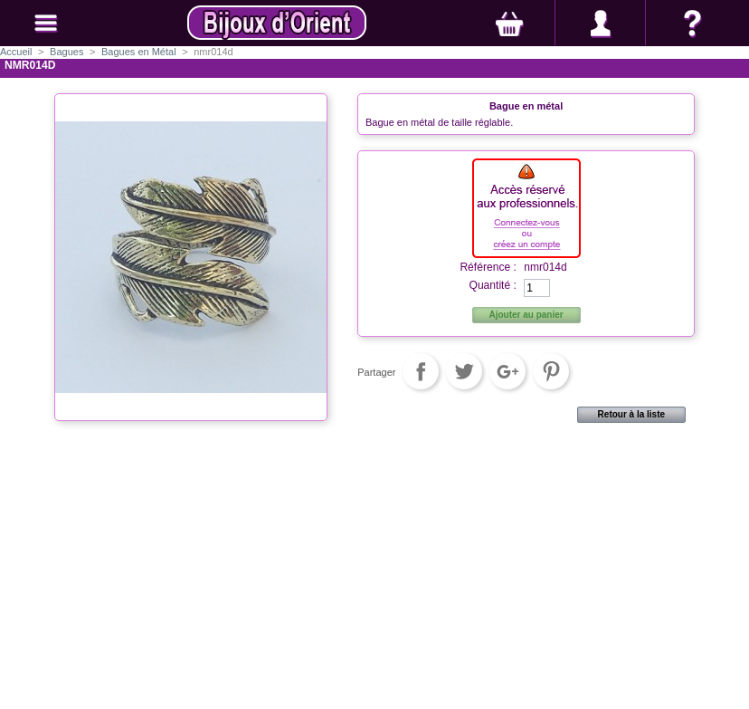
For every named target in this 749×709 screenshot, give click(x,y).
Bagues (66, 51)
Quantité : (492, 285)
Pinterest (551, 371)
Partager (421, 371)
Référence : (488, 267)
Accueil (16, 51)
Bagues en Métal (138, 51)
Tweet (464, 371)
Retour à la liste (631, 414)
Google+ (507, 371)
